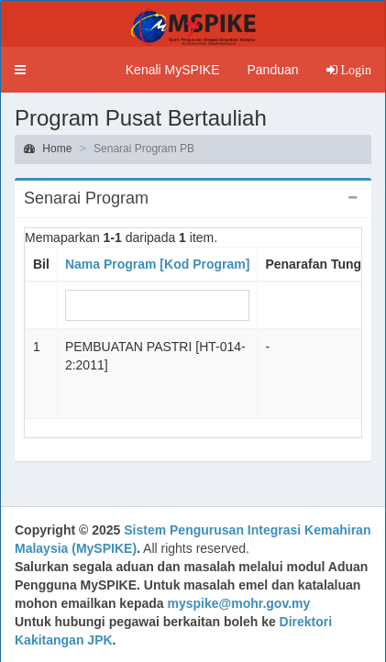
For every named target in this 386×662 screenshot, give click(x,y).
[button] (20, 70)
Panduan (272, 69)
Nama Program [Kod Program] (157, 264)
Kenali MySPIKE (173, 69)
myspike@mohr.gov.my (239, 603)
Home (48, 148)
